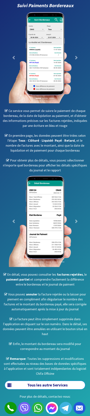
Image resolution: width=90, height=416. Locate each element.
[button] (13, 57)
